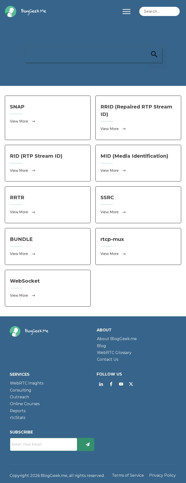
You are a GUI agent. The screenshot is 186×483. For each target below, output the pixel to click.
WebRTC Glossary (114, 351)
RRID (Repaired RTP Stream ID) (138, 117)
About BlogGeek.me (117, 338)
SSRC (138, 204)
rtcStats (17, 416)
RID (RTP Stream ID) (47, 163)
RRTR (47, 204)
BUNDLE (47, 246)
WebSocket (47, 287)
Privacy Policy (162, 474)
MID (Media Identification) (138, 163)
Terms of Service (128, 474)
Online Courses (24, 403)
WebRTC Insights (26, 382)
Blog (101, 344)
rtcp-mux (138, 246)
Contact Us (107, 358)
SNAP (47, 117)
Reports (17, 409)
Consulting (20, 389)
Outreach (19, 395)
